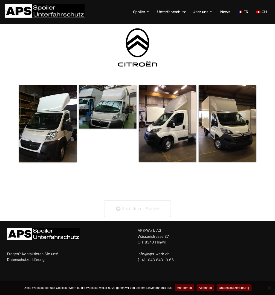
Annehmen (184, 287)
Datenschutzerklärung (234, 287)
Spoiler (141, 11)
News (225, 11)
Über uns (203, 11)
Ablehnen (205, 287)
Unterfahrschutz (171, 11)
